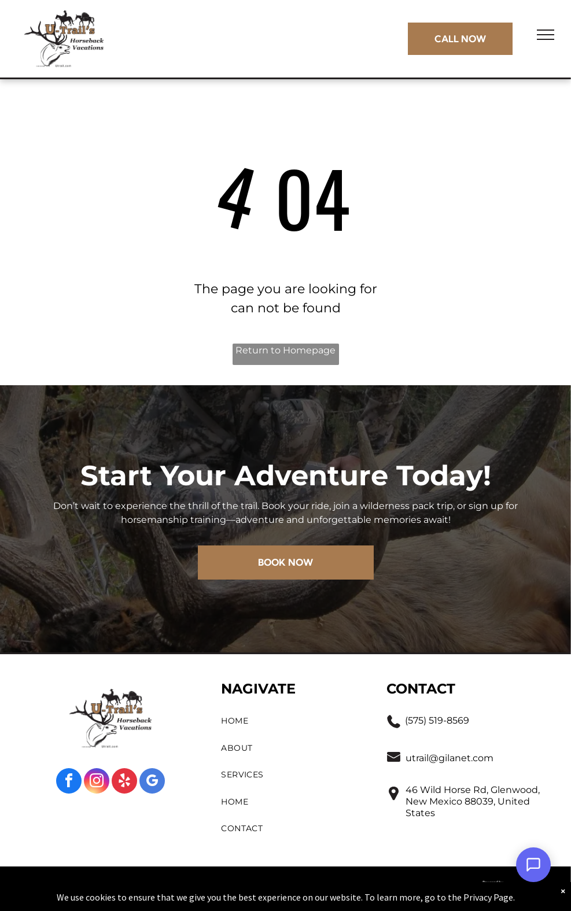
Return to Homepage (285, 350)
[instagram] (96, 782)
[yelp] (124, 782)
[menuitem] (292, 721)
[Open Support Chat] (533, 864)
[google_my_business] (152, 782)
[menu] (546, 35)
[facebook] (69, 782)
